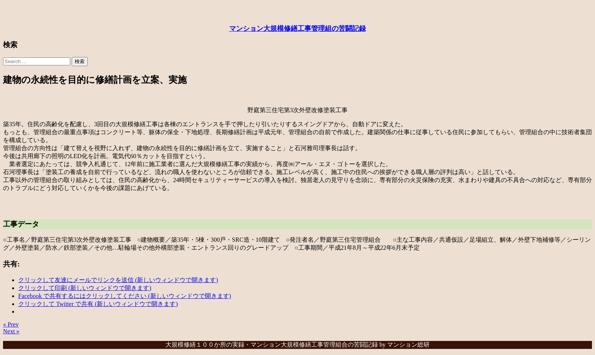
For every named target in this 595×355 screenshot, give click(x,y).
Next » (11, 331)
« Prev (11, 324)
